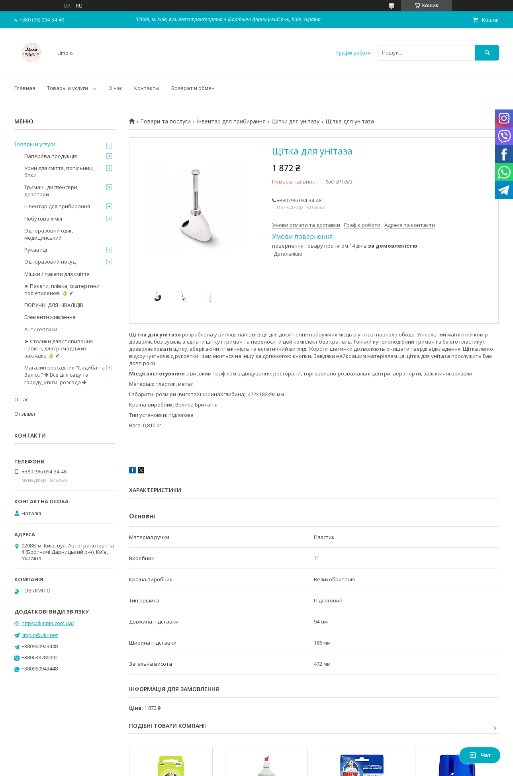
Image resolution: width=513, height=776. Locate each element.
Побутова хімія (43, 218)
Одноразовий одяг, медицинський (48, 234)
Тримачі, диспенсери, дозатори (51, 191)
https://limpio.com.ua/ (48, 623)
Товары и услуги (67, 88)
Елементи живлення (49, 317)
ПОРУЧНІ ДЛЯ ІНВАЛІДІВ (53, 305)
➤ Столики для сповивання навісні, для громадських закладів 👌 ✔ (58, 348)
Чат (480, 755)
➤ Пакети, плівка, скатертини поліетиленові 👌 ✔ (62, 289)
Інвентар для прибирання (231, 121)
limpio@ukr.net (40, 635)
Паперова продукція (50, 156)
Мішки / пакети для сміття (57, 274)
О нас (115, 88)
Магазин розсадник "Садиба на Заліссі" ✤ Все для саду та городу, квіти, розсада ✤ (64, 374)
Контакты (146, 88)
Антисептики (40, 329)
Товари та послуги (165, 121)
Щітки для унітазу (295, 121)
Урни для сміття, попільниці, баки (59, 171)
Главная (24, 88)
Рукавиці (35, 249)
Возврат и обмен (193, 88)
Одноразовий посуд (50, 261)
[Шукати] (487, 53)
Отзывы (24, 413)
